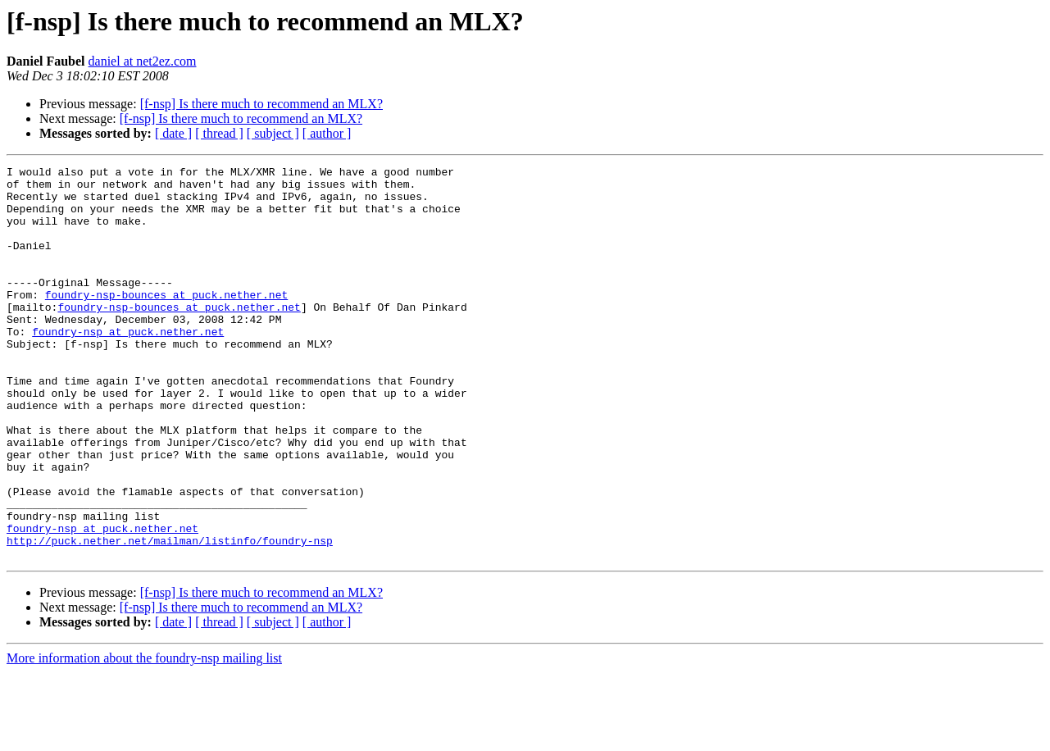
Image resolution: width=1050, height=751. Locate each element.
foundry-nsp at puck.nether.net (128, 365)
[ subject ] (273, 133)
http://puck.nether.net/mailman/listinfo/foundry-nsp (170, 616)
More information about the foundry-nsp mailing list (144, 737)
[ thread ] (219, 133)
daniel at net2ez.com (143, 61)
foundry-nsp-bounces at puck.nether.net (166, 321)
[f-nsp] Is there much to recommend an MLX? (261, 104)
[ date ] (173, 133)
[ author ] (327, 133)
